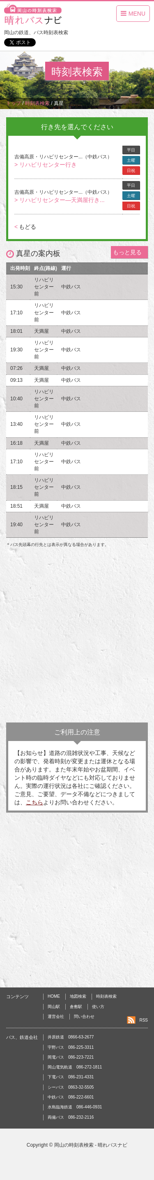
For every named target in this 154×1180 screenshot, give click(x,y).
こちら (34, 802)
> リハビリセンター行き (45, 164)
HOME (54, 996)
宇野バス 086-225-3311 (71, 1047)
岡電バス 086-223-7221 (71, 1057)
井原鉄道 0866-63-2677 (71, 1037)
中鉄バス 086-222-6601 (71, 1097)
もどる (25, 226)
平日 (131, 150)
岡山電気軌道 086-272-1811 (75, 1067)
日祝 (131, 170)
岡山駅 (54, 1006)
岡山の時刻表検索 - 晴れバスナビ (91, 1145)
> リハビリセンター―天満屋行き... (59, 200)
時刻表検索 (106, 996)
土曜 (131, 160)
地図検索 (78, 996)
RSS (143, 1020)
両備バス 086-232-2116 (71, 1117)
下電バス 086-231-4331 (71, 1077)
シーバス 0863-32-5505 (71, 1087)
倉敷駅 (76, 1006)
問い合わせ (84, 1016)
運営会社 (56, 1016)
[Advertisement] (77, 637)
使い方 (98, 1006)
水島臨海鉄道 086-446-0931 (75, 1107)
